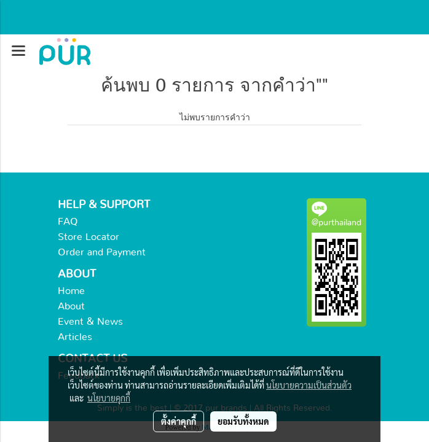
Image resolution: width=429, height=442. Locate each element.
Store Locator (88, 237)
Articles (75, 337)
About (71, 306)
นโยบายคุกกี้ (108, 397)
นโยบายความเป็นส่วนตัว (309, 384)
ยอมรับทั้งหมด (243, 421)
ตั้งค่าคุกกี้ (178, 421)
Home (71, 291)
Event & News (90, 322)
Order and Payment (102, 252)
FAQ (68, 222)
